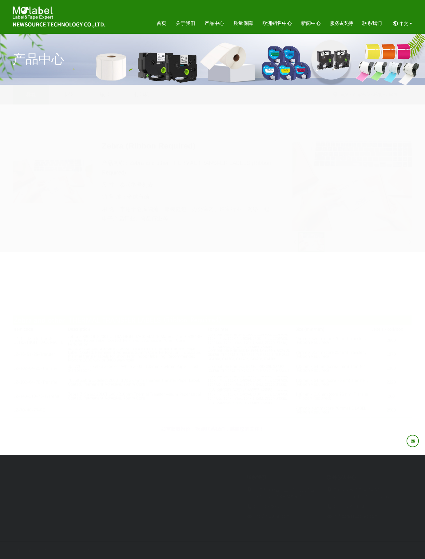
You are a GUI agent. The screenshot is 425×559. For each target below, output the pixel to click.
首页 (359, 94)
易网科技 (403, 550)
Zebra (406, 94)
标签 (31, 94)
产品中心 (375, 94)
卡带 (68, 94)
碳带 (105, 94)
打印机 (141, 94)
